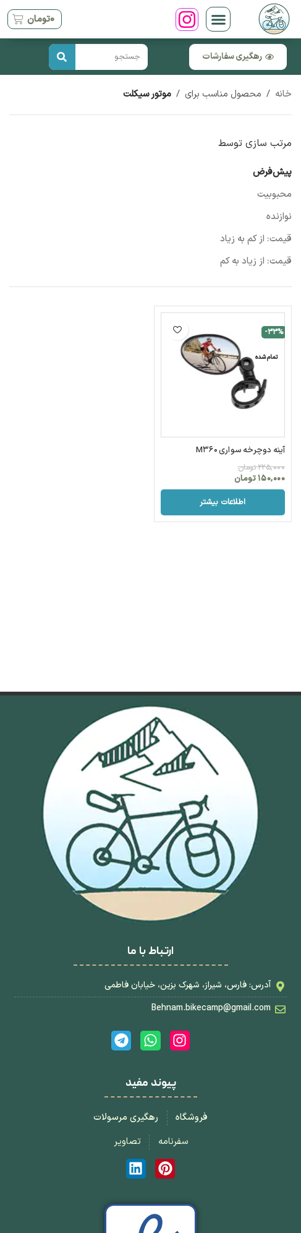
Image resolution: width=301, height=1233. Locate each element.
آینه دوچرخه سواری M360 (240, 450)
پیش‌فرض (272, 172)
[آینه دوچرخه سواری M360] (223, 374)
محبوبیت (274, 194)
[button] (218, 19)
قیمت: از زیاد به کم (256, 261)
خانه (283, 94)
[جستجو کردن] (62, 57)
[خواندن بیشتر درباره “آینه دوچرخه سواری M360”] (223, 502)
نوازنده (279, 217)
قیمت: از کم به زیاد (256, 239)
